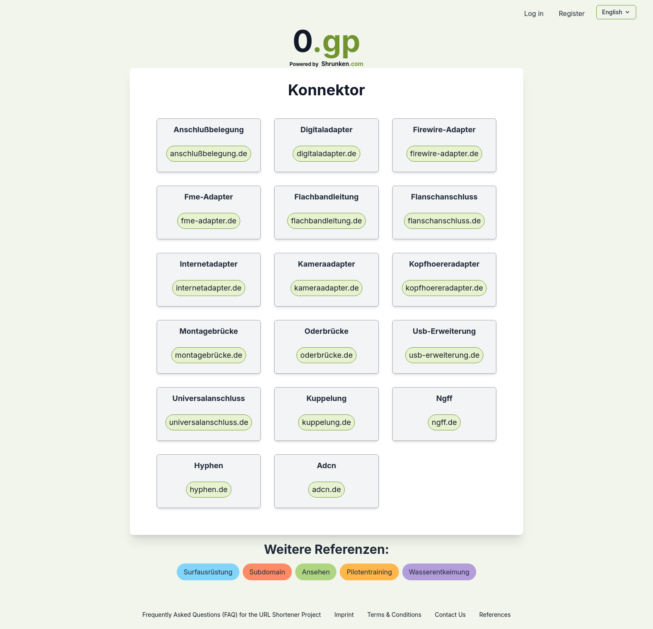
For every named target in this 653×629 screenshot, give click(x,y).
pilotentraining (369, 572)
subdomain (267, 572)
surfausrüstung (208, 572)
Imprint (344, 614)
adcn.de (326, 489)
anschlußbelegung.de (208, 153)
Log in (533, 13)
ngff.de (444, 422)
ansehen (316, 572)
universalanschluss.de (209, 422)
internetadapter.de (208, 287)
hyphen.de (209, 489)
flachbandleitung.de (326, 220)
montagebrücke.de (208, 355)
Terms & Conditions (394, 614)
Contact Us (450, 614)
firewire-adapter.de (444, 153)
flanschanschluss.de (444, 220)
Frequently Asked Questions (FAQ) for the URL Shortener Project (231, 614)
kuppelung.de (326, 422)
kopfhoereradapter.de (444, 287)
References (495, 614)
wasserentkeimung (439, 572)
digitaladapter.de (326, 153)
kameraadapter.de (326, 287)
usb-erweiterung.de (444, 355)
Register (572, 13)
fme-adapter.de (208, 220)
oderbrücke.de (326, 355)
